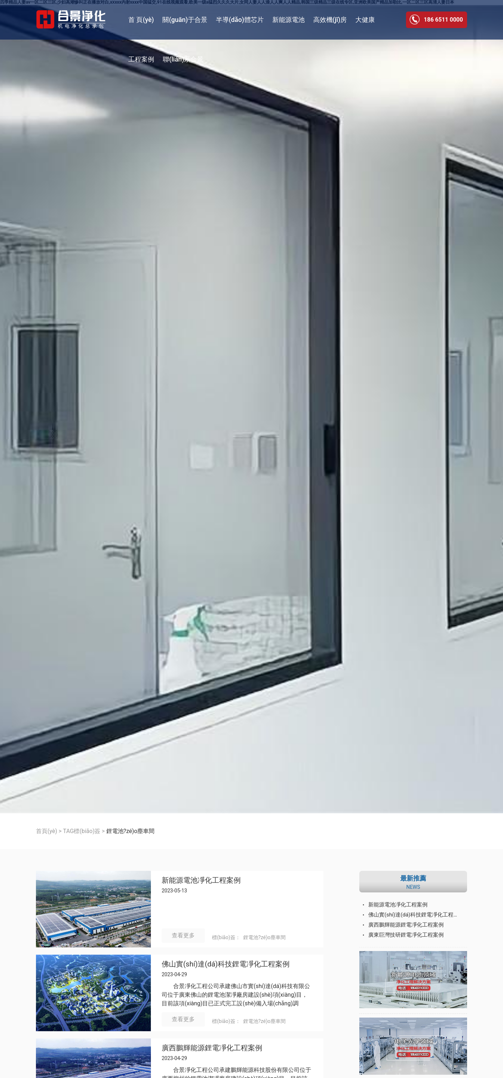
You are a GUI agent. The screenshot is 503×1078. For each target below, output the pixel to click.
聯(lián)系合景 (183, 59)
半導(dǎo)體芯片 (240, 19)
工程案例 (141, 59)
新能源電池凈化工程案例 (201, 880)
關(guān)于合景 (184, 19)
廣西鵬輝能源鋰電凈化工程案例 (212, 1048)
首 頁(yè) (141, 19)
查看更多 (183, 935)
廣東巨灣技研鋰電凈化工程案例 (406, 935)
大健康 (365, 19)
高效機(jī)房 (330, 19)
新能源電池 (288, 19)
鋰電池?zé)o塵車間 (264, 937)
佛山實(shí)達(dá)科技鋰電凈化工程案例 (226, 964)
